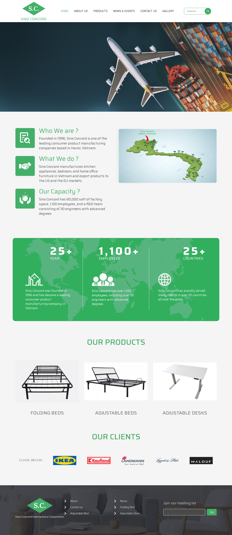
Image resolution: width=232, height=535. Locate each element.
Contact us (148, 11)
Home (65, 11)
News (123, 501)
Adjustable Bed (79, 513)
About (74, 501)
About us (81, 11)
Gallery (168, 11)
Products (100, 11)
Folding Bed (127, 507)
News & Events (124, 11)
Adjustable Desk (130, 513)
